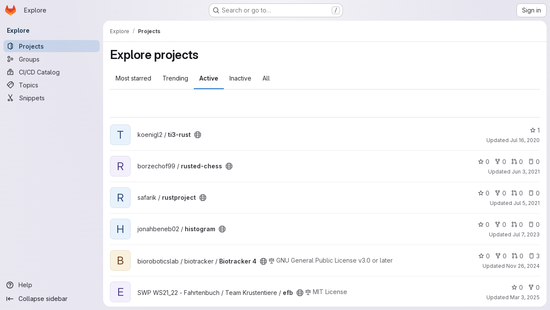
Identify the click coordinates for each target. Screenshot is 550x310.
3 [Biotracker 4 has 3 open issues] (534, 256)
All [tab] (266, 78)
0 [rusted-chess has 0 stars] (483, 161)
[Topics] (51, 85)
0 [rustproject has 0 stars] (483, 193)
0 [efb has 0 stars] (517, 287)
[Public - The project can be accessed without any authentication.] (197, 134)
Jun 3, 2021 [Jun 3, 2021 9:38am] (526, 171)
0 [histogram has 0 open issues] (534, 224)
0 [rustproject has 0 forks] (500, 193)
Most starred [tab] (133, 78)
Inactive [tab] (240, 78)
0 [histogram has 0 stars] (483, 224)
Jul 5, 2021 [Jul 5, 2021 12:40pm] (526, 203)
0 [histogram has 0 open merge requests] (517, 224)
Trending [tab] (175, 78)
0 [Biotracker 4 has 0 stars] (484, 256)
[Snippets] (51, 98)
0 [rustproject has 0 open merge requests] (517, 193)
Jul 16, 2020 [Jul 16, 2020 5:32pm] (525, 140)
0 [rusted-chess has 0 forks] (500, 161)
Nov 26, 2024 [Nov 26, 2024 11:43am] (523, 266)
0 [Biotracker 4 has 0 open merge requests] (517, 256)
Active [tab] (208, 78)
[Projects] (51, 46)
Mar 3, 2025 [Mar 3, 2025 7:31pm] (525, 297)
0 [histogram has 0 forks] (500, 224)
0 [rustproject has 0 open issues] (534, 193)
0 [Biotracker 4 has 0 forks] (501, 256)
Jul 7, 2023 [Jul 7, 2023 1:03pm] (526, 234)
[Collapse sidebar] (51, 299)
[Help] (51, 285)
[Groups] (51, 59)
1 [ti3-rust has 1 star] (535, 130)
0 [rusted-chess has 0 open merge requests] (517, 161)
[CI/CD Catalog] (51, 72)
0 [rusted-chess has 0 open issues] (534, 161)
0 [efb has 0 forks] (534, 287)
